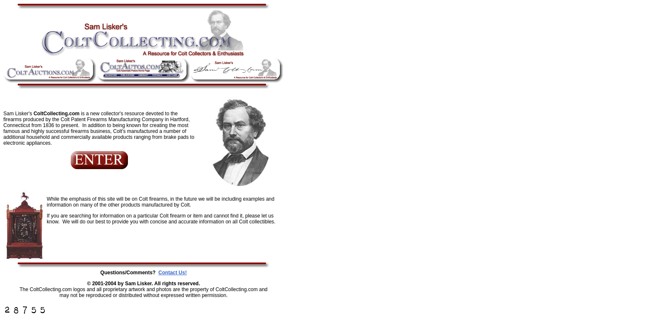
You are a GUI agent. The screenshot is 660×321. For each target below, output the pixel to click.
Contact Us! (172, 273)
